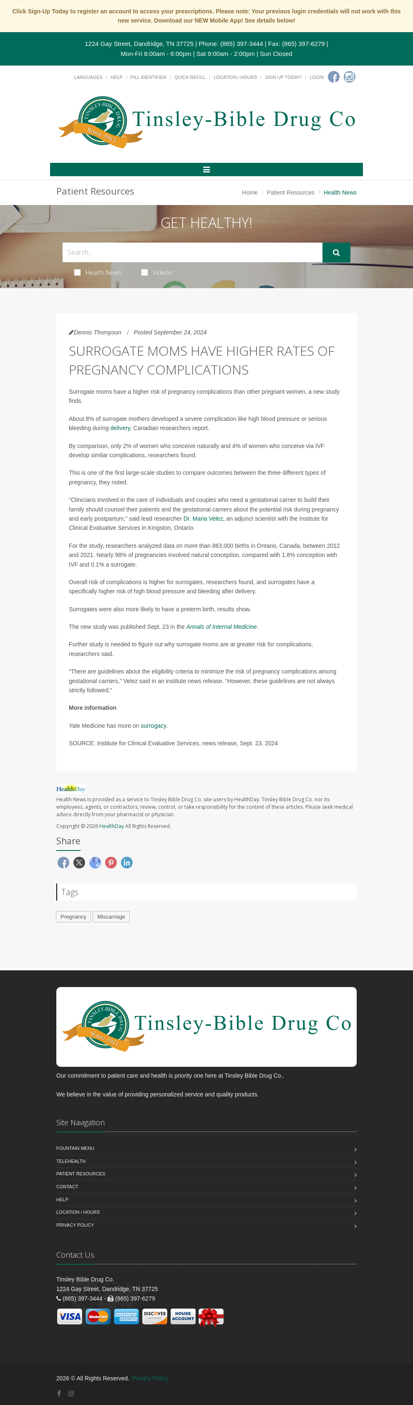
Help (117, 77)
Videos (156, 272)
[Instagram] (349, 77)
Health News (97, 272)
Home (250, 192)
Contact (67, 1186)
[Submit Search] (336, 253)
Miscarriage (111, 917)
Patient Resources (291, 192)
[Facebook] (334, 77)
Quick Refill (190, 77)
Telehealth (71, 1161)
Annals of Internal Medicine (221, 626)
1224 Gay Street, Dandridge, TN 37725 (139, 43)
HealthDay (111, 826)
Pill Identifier (148, 77)
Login (317, 77)
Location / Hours (235, 77)
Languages (88, 77)
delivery (120, 428)
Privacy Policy (75, 1225)
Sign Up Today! (283, 77)
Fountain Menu (75, 1148)
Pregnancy (73, 917)
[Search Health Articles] (192, 252)
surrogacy (153, 725)
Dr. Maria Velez (203, 518)
